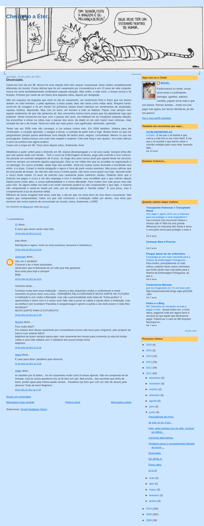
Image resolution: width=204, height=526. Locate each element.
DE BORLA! (155, 458)
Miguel (165, 83)
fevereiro (154, 495)
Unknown (20, 256)
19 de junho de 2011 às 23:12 (28, 233)
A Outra (150, 135)
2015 (149, 350)
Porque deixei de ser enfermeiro (165, 253)
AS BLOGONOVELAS (159, 132)
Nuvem (19, 321)
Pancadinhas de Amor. (161, 416)
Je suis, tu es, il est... (160, 422)
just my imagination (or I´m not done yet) (168, 288)
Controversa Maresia (159, 284)
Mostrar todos (191, 331)
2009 (149, 514)
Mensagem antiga (121, 402)
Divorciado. (155, 453)
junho (152, 412)
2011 (149, 373)
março (153, 489)
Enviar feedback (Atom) (34, 409)
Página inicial (72, 402)
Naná (18, 354)
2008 (149, 520)
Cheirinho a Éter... (29, 16)
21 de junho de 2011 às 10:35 (28, 364)
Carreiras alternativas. (161, 437)
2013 (149, 361)
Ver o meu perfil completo (156, 118)
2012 (149, 367)
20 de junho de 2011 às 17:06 (28, 315)
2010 (149, 508)
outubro (154, 389)
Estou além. (155, 464)
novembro (155, 383)
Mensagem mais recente (20, 402)
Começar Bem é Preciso (160, 241)
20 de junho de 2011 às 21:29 (28, 348)
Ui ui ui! (153, 470)
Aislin (18, 370)
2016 (149, 344)
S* (16, 224)
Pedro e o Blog (155, 303)
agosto (153, 400)
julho (152, 406)
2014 (149, 356)
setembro (155, 395)
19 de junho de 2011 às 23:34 (28, 250)
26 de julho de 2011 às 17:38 (28, 390)
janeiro (153, 500)
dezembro (155, 377)
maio (152, 478)
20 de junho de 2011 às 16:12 (28, 279)
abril (152, 483)
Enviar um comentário (18, 396)
